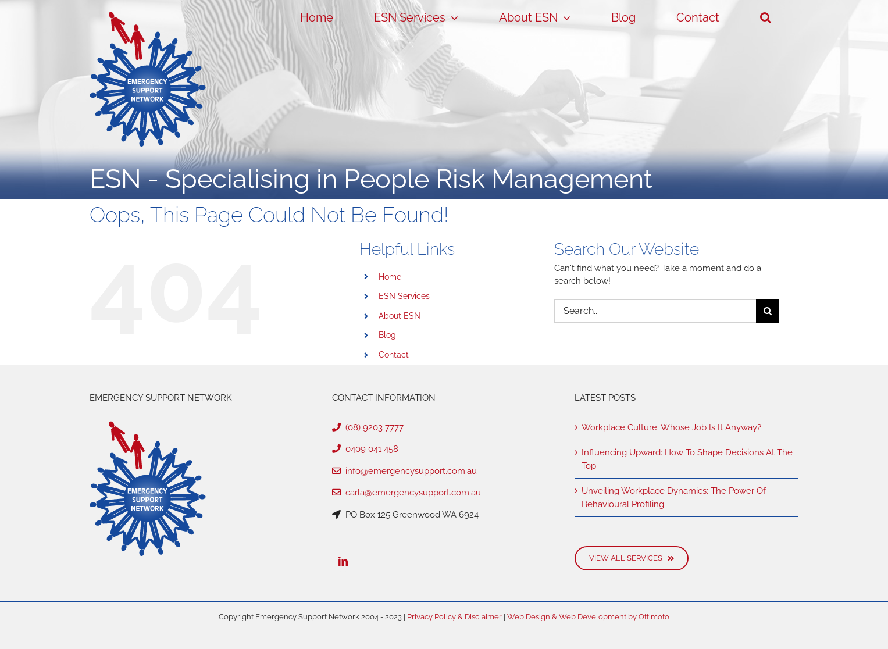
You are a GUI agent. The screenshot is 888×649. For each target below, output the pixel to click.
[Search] (767, 311)
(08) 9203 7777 (368, 427)
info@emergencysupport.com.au (404, 471)
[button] (765, 17)
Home (390, 276)
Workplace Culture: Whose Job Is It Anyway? (671, 427)
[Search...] (655, 311)
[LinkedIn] (343, 561)
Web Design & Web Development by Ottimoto (588, 616)
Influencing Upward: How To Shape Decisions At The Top (687, 459)
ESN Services (404, 296)
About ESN (399, 315)
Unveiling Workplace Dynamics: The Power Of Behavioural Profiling (674, 497)
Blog (387, 335)
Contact (394, 354)
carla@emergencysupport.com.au (406, 492)
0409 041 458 (365, 449)
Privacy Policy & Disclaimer (454, 616)
